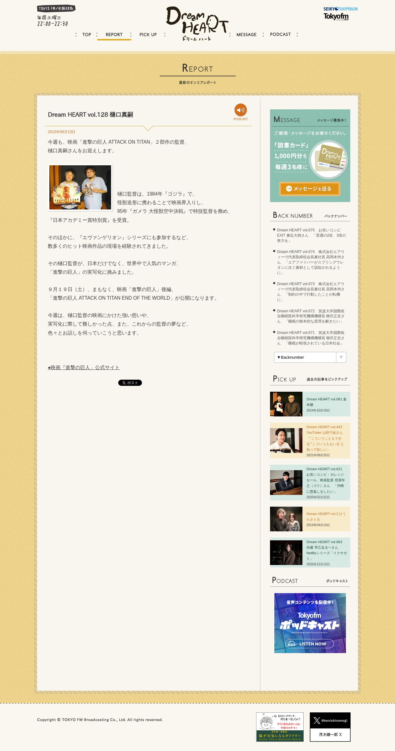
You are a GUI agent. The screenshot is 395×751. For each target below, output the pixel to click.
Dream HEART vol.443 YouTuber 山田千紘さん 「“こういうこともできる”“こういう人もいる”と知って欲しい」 (326, 438)
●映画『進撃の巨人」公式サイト (84, 367)
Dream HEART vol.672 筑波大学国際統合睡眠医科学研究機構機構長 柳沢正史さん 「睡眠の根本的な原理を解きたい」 (311, 316)
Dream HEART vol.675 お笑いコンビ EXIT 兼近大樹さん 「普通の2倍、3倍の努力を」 (311, 235)
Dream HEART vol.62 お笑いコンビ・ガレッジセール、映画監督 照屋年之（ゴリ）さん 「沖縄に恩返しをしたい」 (325, 480)
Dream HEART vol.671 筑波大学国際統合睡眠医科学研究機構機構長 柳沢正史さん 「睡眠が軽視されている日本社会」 (311, 338)
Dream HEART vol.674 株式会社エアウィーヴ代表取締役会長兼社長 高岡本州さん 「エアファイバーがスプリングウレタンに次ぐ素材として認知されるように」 (311, 262)
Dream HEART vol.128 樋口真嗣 (90, 114)
